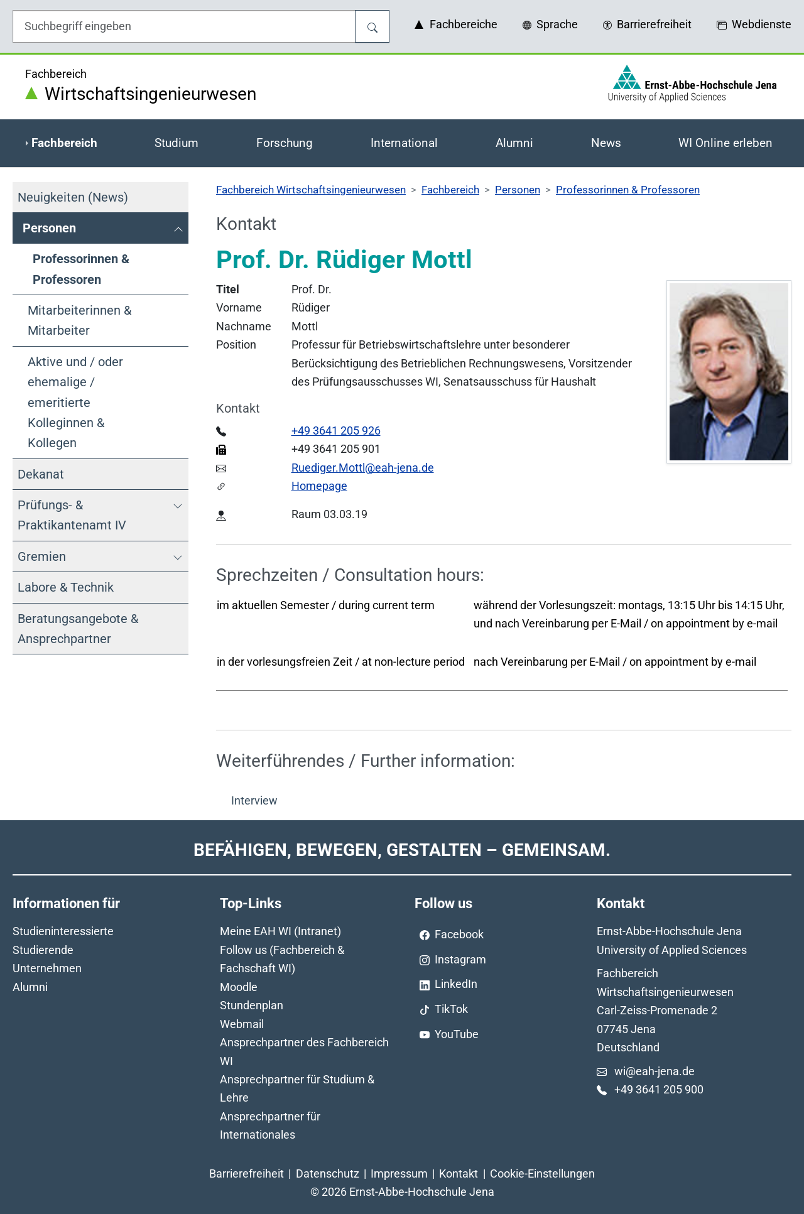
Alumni (30, 987)
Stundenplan (251, 1005)
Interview (254, 800)
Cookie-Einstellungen (542, 1173)
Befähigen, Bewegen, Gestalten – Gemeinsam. (402, 850)
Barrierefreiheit (246, 1173)
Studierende (43, 950)
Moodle (239, 987)
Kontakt (458, 1173)
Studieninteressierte (63, 931)
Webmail (242, 1024)
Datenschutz (327, 1173)
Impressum (399, 1173)
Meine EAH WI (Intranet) (280, 931)
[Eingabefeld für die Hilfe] (184, 26)
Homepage (319, 485)
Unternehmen (47, 968)
